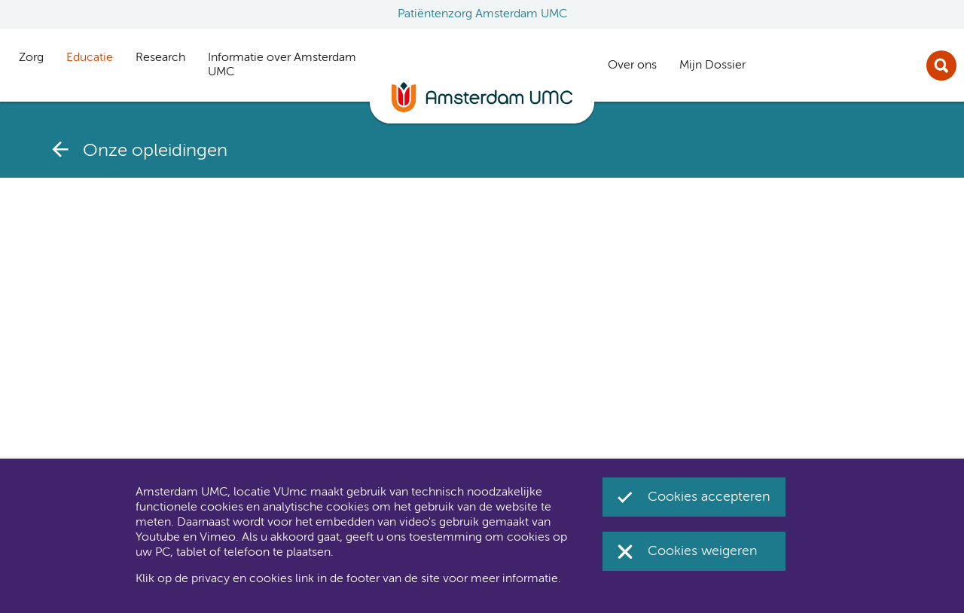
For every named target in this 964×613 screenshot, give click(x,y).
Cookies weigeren (703, 551)
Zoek (941, 65)
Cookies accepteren (709, 497)
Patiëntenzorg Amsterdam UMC (482, 14)
